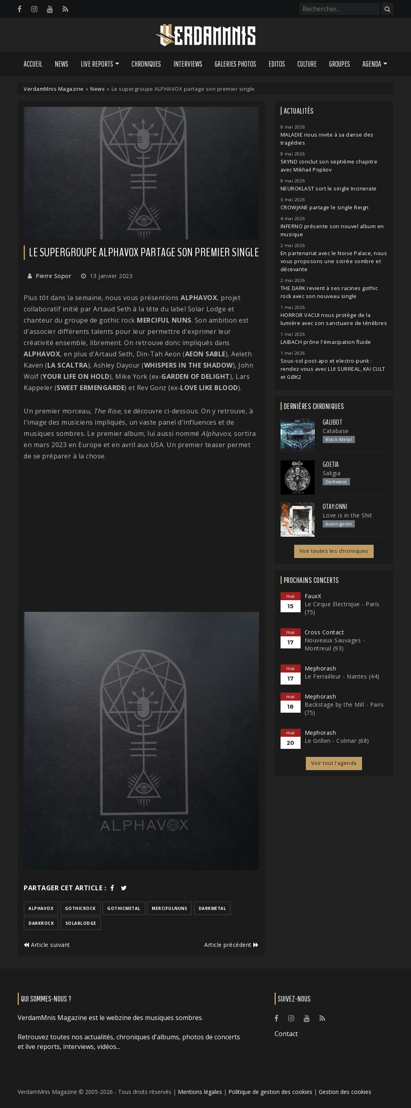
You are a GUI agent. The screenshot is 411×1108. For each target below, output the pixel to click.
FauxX (313, 596)
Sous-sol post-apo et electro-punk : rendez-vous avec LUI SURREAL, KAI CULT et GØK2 (333, 369)
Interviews (187, 63)
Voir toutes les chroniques (333, 551)
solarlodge (80, 923)
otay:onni (335, 506)
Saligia (332, 473)
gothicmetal (123, 908)
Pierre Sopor (53, 276)
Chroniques (146, 63)
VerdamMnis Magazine (54, 88)
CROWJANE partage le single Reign (325, 207)
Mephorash (320, 668)
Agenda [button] (371, 63)
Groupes (339, 63)
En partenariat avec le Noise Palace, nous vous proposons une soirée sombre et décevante (334, 261)
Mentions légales (200, 1092)
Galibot (332, 422)
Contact (286, 1033)
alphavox (40, 908)
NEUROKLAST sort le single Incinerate (329, 188)
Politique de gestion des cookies (270, 1092)
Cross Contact (324, 632)
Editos (277, 63)
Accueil (33, 63)
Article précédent (231, 945)
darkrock (41, 923)
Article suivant (47, 945)
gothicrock (80, 908)
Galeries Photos (235, 63)
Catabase (336, 431)
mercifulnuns (169, 908)
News (61, 63)
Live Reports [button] (97, 63)
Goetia (331, 464)
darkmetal (212, 908)
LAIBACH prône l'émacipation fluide (326, 342)
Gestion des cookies (345, 1092)
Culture (307, 63)
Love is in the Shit (347, 515)
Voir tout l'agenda (334, 763)
